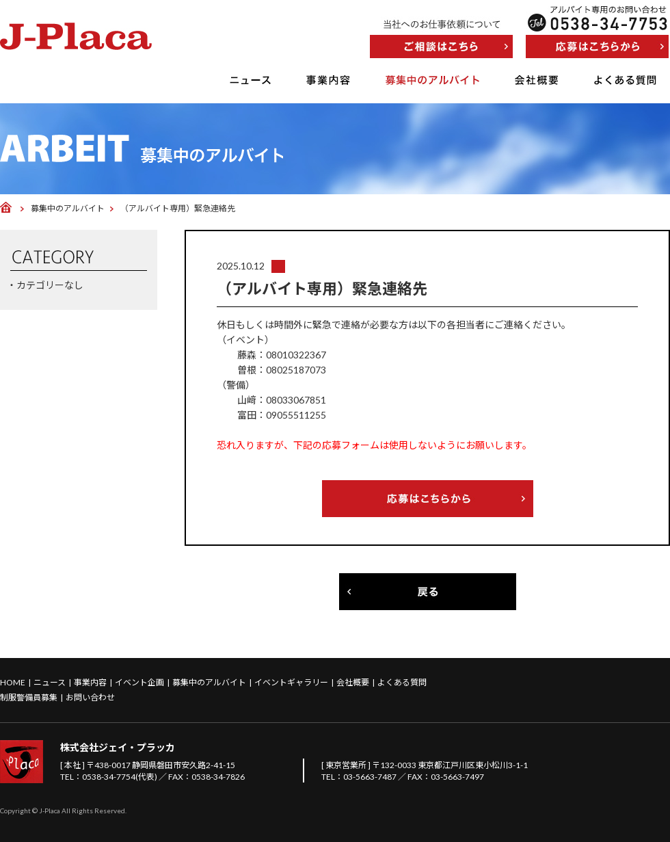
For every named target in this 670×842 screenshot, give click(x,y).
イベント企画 (139, 682)
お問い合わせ (90, 697)
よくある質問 (625, 80)
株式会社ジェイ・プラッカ (117, 747)
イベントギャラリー (291, 682)
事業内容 (328, 80)
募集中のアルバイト (432, 80)
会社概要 (537, 80)
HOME (12, 682)
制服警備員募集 (28, 697)
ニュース (250, 80)
